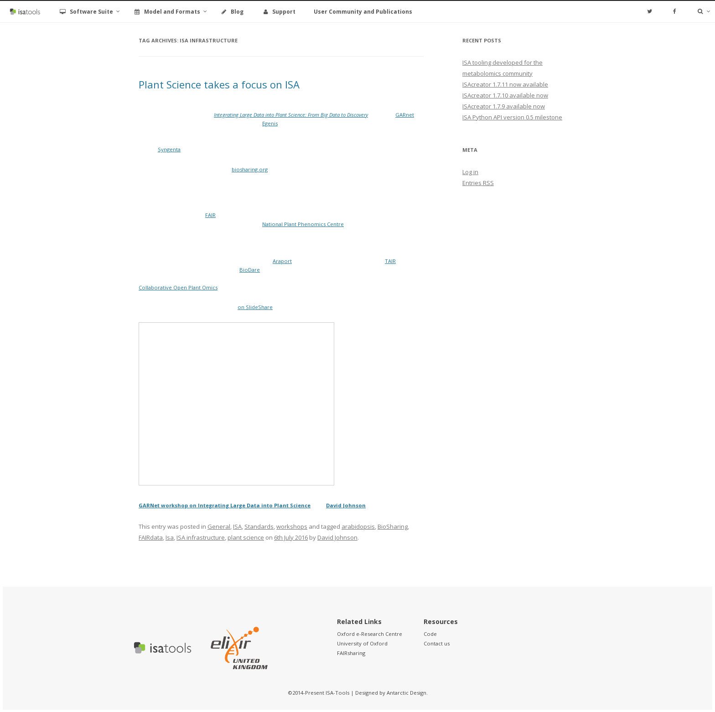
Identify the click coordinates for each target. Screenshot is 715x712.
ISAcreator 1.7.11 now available (505, 84)
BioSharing (393, 526)
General (218, 526)
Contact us (437, 643)
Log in (470, 172)
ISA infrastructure (200, 537)
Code (430, 633)
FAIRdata (151, 537)
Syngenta (169, 149)
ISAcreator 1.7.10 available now (505, 95)
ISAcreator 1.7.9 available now (503, 106)
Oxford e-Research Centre (369, 633)
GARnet (404, 114)
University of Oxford (362, 643)
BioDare (249, 269)
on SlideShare (255, 307)
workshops (291, 526)
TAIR (390, 261)
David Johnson (346, 505)
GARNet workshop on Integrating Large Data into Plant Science (225, 505)
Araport (282, 261)
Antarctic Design (406, 692)
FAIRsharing (351, 653)
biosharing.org (250, 169)
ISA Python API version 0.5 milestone (512, 117)
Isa (170, 537)
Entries (478, 183)
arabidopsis (358, 526)
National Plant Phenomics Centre (303, 224)
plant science (246, 537)
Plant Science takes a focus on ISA (219, 84)
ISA (237, 526)
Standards (259, 526)
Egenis (270, 123)
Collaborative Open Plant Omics (178, 287)
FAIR (210, 215)
